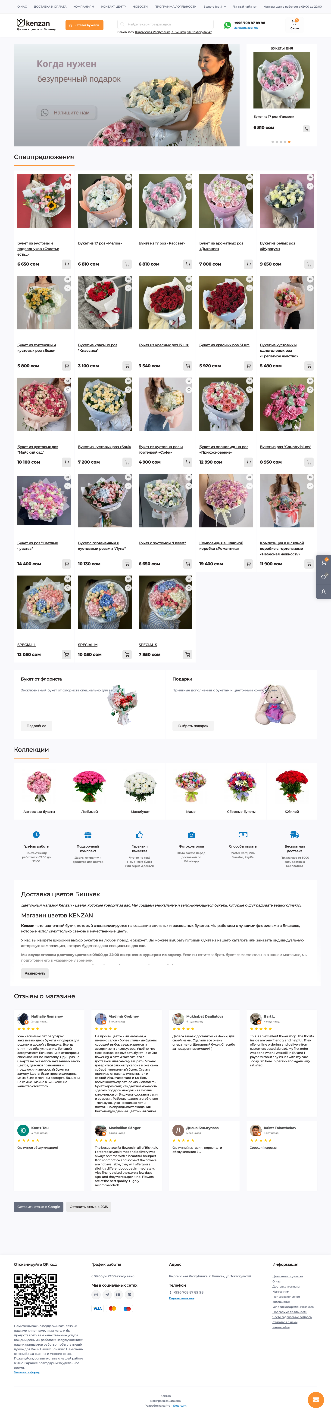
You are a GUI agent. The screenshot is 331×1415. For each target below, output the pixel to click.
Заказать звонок (246, 27)
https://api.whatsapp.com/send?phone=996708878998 (129, 1295)
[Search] (122, 24)
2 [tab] (129, 140)
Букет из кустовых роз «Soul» (104, 447)
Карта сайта (281, 1327)
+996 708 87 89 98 (249, 23)
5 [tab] (289, 142)
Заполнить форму (27, 1372)
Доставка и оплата (50, 6)
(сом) (212, 6)
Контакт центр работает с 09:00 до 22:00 (292, 6)
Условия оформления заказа (293, 1307)
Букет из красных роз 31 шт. (224, 345)
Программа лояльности (176, 6)
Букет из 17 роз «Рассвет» (273, 116)
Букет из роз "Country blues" (285, 447)
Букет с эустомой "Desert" (162, 543)
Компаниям (83, 6)
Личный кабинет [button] (244, 6)
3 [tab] (281, 142)
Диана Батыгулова (202, 1128)
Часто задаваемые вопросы (292, 1317)
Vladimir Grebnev (124, 1016)
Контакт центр (113, 6)
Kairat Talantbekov (280, 1128)
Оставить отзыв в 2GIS (89, 1207)
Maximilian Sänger (125, 1128)
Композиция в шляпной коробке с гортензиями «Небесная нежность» (282, 548)
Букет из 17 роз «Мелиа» (100, 243)
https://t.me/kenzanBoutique (107, 1295)
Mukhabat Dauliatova (204, 1016)
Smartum (180, 1405)
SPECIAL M (87, 645)
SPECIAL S (148, 645)
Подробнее (36, 726)
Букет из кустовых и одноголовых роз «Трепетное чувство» (279, 350)
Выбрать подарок (193, 726)
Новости (140, 6)
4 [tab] (285, 142)
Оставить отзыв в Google (38, 1207)
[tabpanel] (127, 95)
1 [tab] (124, 140)
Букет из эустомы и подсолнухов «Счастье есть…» (38, 249)
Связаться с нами (284, 1322)
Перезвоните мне (181, 1298)
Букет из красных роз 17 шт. (164, 345)
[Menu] (84, 25)
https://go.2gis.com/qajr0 (118, 1295)
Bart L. (269, 1016)
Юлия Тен (40, 1128)
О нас (22, 6)
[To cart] (306, 128)
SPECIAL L (26, 645)
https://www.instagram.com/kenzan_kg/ (96, 1295)
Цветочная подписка (287, 1276)
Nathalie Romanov (47, 1016)
